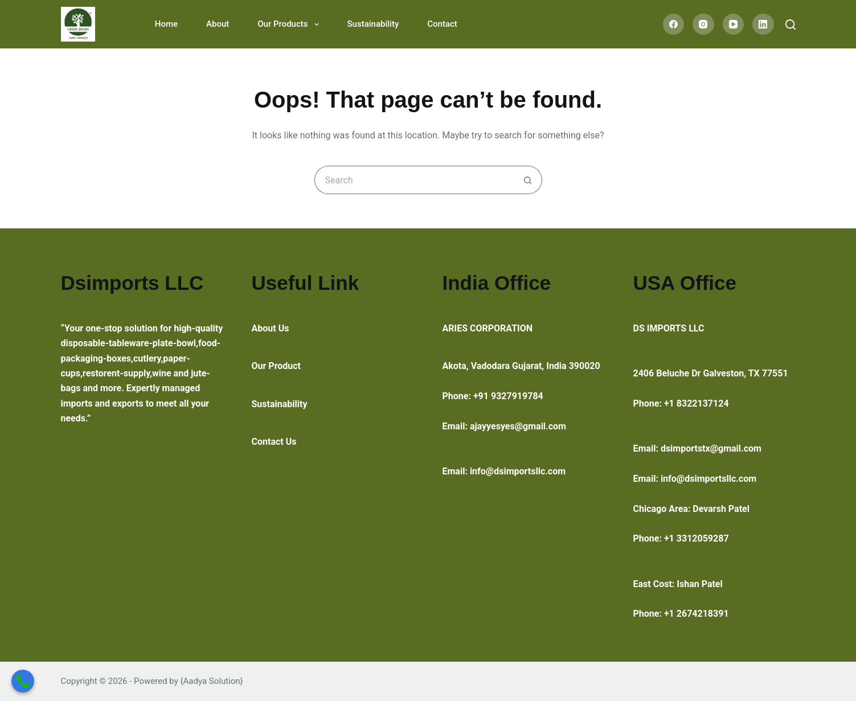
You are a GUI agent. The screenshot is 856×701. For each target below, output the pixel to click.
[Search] (790, 24)
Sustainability (373, 24)
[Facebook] (674, 24)
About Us (270, 328)
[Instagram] (703, 24)
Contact (442, 24)
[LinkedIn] (763, 24)
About (217, 24)
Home (166, 24)
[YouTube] (733, 24)
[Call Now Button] (22, 681)
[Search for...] (414, 180)
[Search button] (528, 180)
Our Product (276, 365)
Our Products (290, 24)
